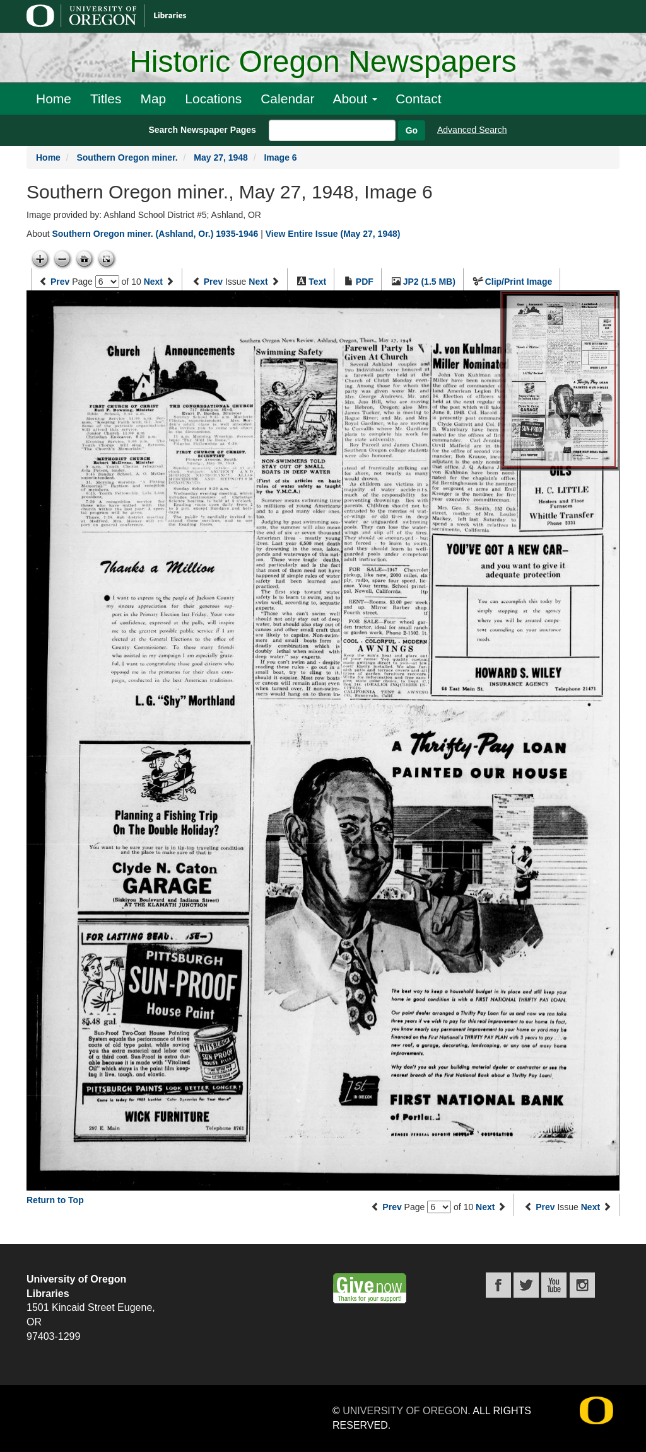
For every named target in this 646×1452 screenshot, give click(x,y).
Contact (418, 98)
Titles (105, 98)
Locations (213, 98)
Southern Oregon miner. (126, 157)
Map (153, 98)
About (354, 98)
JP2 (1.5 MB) (429, 282)
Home (53, 98)
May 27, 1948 (221, 157)
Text (317, 282)
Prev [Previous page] (59, 282)
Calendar (287, 98)
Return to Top (55, 1200)
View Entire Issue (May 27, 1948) (333, 234)
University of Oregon (405, 1410)
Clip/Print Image (519, 282)
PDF (364, 282)
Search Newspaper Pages (201, 130)
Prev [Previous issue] (213, 282)
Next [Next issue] (258, 282)
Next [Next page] (153, 282)
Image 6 (280, 157)
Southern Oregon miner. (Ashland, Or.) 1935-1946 (155, 234)
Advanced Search (472, 130)
